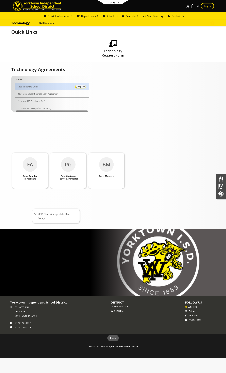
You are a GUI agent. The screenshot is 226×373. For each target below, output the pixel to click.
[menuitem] (58, 16)
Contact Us (118, 310)
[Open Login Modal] (207, 6)
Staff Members (46, 23)
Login (113, 338)
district (117, 302)
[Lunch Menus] (221, 179)
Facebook (191, 315)
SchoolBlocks (117, 347)
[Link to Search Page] (197, 6)
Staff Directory (119, 306)
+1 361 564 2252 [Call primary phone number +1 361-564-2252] (23, 323)
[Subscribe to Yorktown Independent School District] (191, 306)
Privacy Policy (193, 319)
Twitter (190, 311)
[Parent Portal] (221, 186)
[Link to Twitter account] (188, 6)
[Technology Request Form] (112, 50)
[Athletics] (221, 193)
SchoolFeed (132, 347)
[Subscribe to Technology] (212, 23)
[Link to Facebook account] (192, 6)
